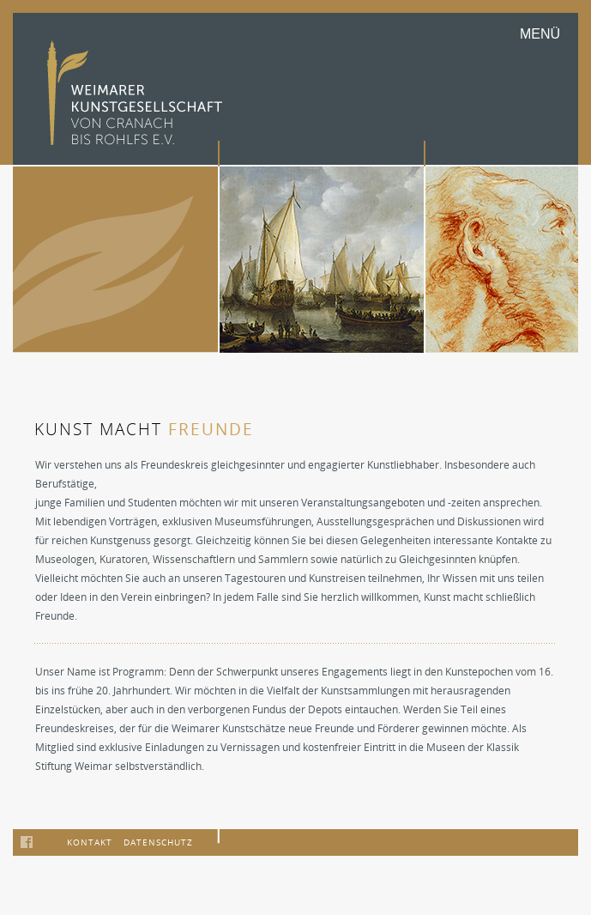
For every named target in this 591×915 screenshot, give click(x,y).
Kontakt (89, 842)
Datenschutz (158, 842)
